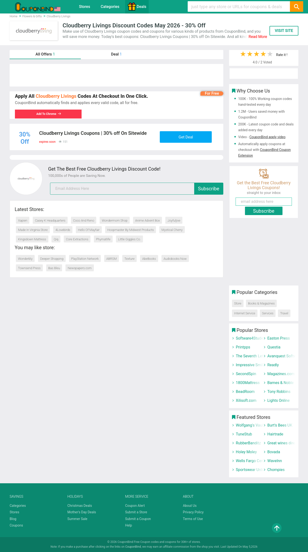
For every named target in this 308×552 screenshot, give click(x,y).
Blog (13, 519)
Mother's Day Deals (81, 512)
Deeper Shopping (51, 258)
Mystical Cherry (171, 230)
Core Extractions (77, 239)
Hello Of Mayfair (89, 230)
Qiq (56, 239)
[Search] (296, 6)
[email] (136, 188)
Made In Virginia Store (33, 230)
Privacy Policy (193, 512)
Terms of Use (193, 519)
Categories (110, 6)
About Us (190, 506)
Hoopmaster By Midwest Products (130, 230)
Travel (284, 313)
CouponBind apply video (267, 137)
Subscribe (208, 189)
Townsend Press (29, 268)
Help (128, 525)
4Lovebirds (62, 230)
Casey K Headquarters (50, 220)
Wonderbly (25, 258)
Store (237, 303)
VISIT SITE (284, 30)
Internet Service (244, 313)
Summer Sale (77, 519)
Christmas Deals (79, 506)
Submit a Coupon (138, 519)
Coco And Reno (83, 220)
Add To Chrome (48, 114)
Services (268, 313)
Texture (129, 258)
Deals (137, 6)
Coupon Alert (135, 506)
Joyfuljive (173, 220)
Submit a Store (136, 512)
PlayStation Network (85, 258)
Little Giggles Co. (129, 239)
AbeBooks (149, 258)
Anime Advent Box (147, 220)
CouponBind (133, 546)
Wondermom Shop (115, 220)
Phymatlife (103, 239)
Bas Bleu (54, 268)
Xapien (22, 220)
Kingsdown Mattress (32, 239)
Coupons (16, 525)
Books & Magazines (261, 303)
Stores (84, 6)
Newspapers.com (79, 268)
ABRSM (111, 258)
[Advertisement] (116, 75)
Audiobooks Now (175, 258)
